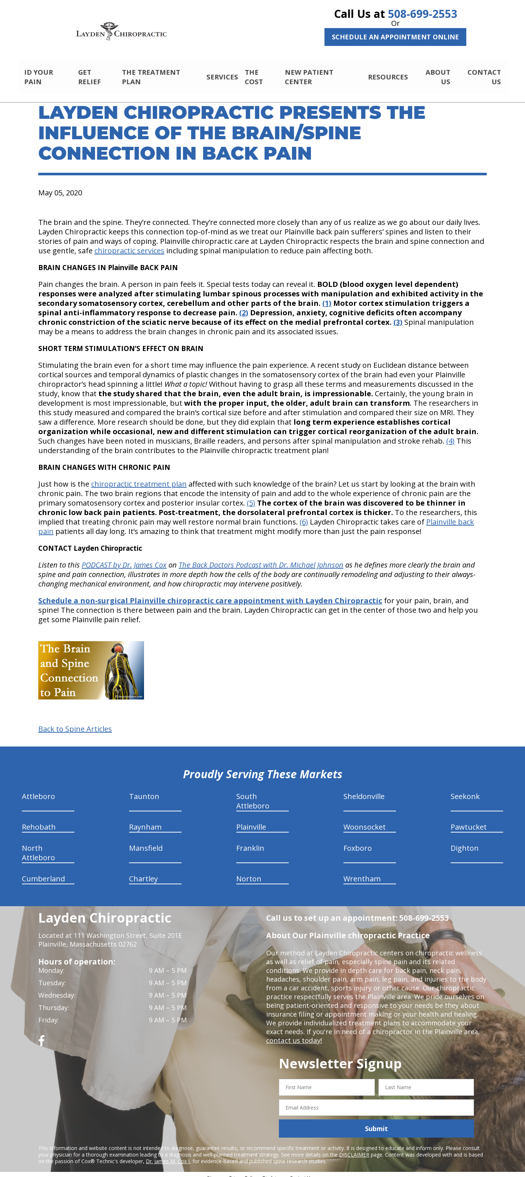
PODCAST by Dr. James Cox (124, 559)
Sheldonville (364, 790)
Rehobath (39, 821)
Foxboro (357, 842)
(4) (450, 435)
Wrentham (362, 872)
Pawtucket (469, 821)
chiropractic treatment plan (139, 478)
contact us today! (293, 1034)
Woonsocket (364, 821)
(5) (251, 497)
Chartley (143, 872)
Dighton (465, 842)
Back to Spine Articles (75, 723)
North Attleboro (38, 846)
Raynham (145, 821)
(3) (397, 316)
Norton (248, 872)
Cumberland (43, 872)
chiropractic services (129, 244)
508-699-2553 (422, 13)
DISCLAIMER (354, 1148)
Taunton (144, 790)
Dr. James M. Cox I (168, 1154)
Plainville (251, 821)
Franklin (250, 842)
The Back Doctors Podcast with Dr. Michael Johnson (261, 559)
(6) (304, 516)
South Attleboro (252, 794)
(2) (243, 306)
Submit (376, 1122)
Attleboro (38, 790)
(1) (326, 297)
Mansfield (146, 842)
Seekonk (465, 790)
